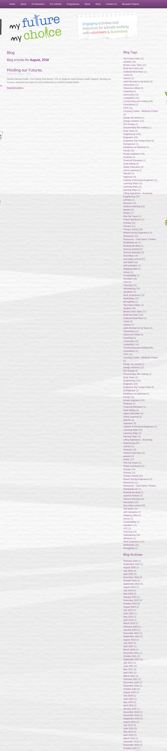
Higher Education (131, 167)
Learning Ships (130, 183)
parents (127, 209)
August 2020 (129, 692)
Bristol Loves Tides (132, 65)
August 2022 (129, 639)
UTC (125, 282)
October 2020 (130, 689)
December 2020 (131, 682)
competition (129, 98)
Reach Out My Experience (136, 232)
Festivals (127, 157)
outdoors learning (131, 206)
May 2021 (128, 669)
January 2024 (130, 597)
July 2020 (128, 695)
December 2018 (131, 741)
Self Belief (128, 262)
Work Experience (131, 295)
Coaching (128, 91)
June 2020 (128, 699)
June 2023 (128, 613)
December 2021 (131, 653)
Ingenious (128, 177)
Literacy (127, 200)
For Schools (56, 4)
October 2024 (130, 580)
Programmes (73, 4)
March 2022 (129, 649)
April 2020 (128, 705)
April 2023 (128, 620)
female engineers (131, 154)
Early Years (128, 131)
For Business (38, 4)
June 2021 (128, 666)
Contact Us (111, 4)
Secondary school (132, 259)
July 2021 (128, 662)
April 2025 (128, 574)
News (87, 4)
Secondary (128, 255)
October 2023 (130, 603)
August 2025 (129, 567)
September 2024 (131, 584)
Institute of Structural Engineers (138, 180)
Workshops (128, 298)
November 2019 (131, 715)
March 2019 (129, 738)
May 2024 (128, 593)
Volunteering (129, 288)
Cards (126, 75)
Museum (127, 203)
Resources (128, 236)
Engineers (128, 137)
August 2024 (129, 587)
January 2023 (130, 630)
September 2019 (131, 718)
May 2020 (128, 702)
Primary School (130, 229)
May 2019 (128, 731)
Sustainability (130, 275)
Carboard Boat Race (133, 71)
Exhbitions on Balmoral (134, 147)
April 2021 (128, 672)
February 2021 (130, 679)
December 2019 (131, 712)
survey (126, 272)
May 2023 (128, 616)
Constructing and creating (135, 101)
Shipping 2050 (130, 269)
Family (126, 150)
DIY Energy (128, 124)
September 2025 (131, 564)
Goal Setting (129, 163)
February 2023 (130, 626)
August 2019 (129, 722)
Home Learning (131, 170)
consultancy (129, 104)
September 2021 (131, 659)
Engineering (129, 134)
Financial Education (133, 160)
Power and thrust (131, 219)
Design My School (132, 117)
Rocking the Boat (131, 246)
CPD (125, 108)
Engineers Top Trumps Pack (137, 140)
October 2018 (130, 748)
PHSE (126, 213)
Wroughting (128, 301)
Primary (127, 223)
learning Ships (130, 190)
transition (127, 278)
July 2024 (128, 590)
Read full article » (15, 88)
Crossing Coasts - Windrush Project (140, 111)
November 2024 (131, 577)
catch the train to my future (136, 81)
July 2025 (128, 570)
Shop (98, 4)
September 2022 (131, 636)
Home (12, 4)
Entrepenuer (129, 144)
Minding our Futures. (25, 70)
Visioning (127, 285)
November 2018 (131, 745)
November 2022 (131, 633)
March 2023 (129, 623)
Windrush (128, 292)
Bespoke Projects (130, 4)
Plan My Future (130, 216)
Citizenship (128, 85)
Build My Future (131, 68)
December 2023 (131, 600)
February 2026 (130, 561)
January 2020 (130, 708)
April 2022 (128, 646)
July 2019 (128, 725)
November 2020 (131, 685)
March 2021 (129, 676)
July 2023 (128, 610)
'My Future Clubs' (131, 58)
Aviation (127, 62)
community (128, 94)
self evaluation (130, 265)
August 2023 (129, 607)
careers (127, 78)
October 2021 (130, 656)
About (23, 4)
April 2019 (128, 735)
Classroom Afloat (132, 88)
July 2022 (128, 643)
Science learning (131, 252)
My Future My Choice (35, 28)
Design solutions (131, 121)
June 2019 (128, 728)
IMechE (127, 173)
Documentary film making (135, 127)
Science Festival (131, 249)
